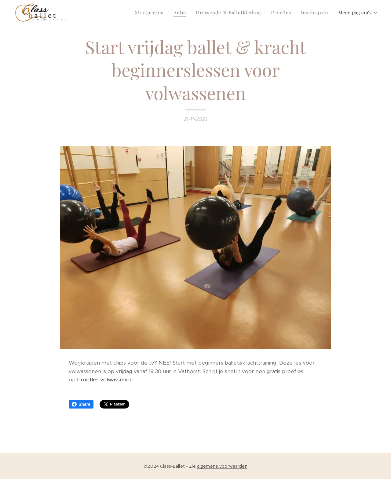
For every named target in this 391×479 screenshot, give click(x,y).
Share (81, 404)
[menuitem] (151, 12)
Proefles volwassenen (105, 379)
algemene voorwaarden (222, 466)
